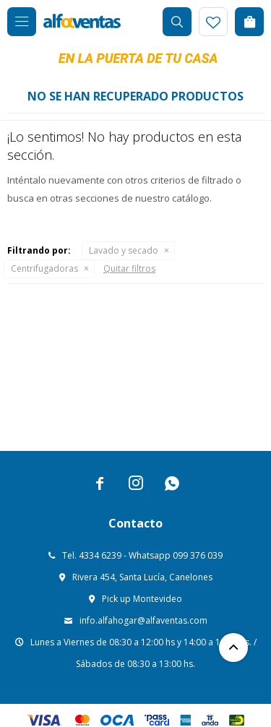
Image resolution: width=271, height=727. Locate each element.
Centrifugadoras (44, 268)
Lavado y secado (123, 250)
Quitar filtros (129, 268)
